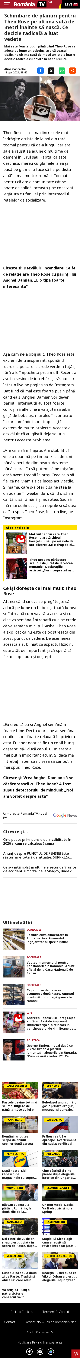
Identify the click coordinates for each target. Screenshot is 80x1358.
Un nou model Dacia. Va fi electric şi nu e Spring (58, 1208)
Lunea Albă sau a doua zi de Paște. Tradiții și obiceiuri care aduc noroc (19, 1276)
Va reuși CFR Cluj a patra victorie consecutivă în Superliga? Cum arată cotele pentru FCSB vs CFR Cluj (18, 1293)
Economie (34, 930)
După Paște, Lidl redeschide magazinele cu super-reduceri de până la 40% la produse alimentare (18, 1174)
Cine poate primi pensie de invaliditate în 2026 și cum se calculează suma (37, 841)
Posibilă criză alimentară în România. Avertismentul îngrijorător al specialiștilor (47, 938)
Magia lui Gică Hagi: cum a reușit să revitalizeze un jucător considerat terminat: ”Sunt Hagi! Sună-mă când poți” (59, 1242)
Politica (33, 1040)
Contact (9, 1322)
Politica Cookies (22, 1312)
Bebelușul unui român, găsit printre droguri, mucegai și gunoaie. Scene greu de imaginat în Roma (59, 1106)
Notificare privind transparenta (40, 1342)
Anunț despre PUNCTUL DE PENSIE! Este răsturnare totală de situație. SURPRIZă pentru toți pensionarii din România (36, 855)
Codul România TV (40, 1332)
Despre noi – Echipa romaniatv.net (50, 1322)
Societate (34, 957)
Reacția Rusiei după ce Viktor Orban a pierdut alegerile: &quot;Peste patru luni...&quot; (59, 1276)
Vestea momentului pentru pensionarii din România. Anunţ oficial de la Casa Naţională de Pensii (50, 968)
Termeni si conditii (56, 1312)
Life (29, 1013)
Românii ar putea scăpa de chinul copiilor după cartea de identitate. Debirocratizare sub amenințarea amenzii (20, 1140)
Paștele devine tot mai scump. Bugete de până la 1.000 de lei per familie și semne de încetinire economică (19, 1106)
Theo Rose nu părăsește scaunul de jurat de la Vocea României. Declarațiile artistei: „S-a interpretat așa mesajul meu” (51, 565)
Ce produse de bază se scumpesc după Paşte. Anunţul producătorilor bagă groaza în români (50, 996)
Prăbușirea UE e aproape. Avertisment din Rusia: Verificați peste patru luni (59, 1140)
